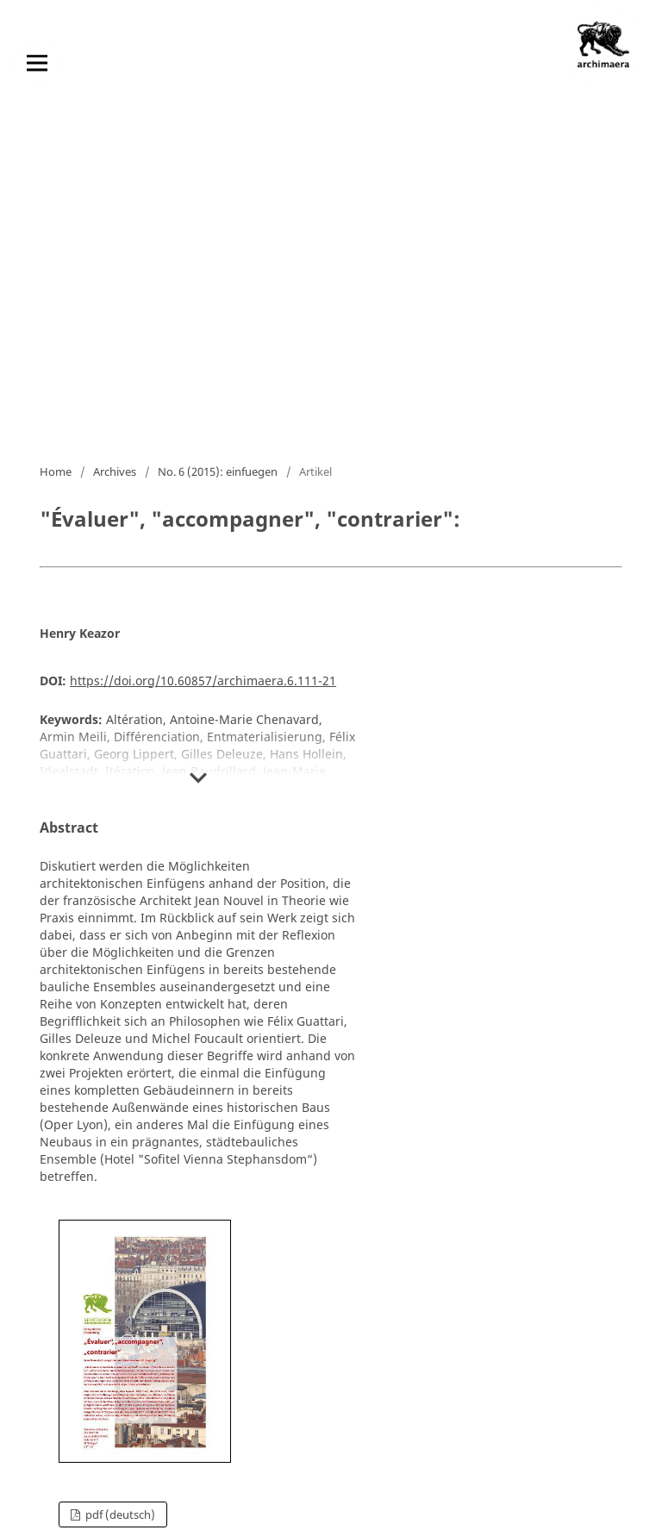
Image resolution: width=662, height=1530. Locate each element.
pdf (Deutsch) (119, 1514)
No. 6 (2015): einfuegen (218, 471)
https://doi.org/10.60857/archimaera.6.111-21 (203, 680)
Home (56, 471)
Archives (114, 471)
